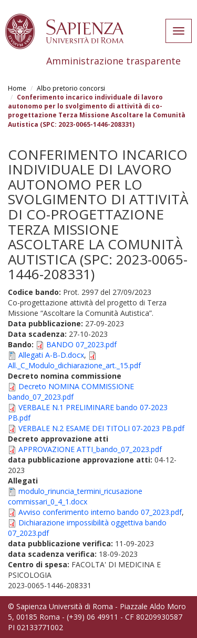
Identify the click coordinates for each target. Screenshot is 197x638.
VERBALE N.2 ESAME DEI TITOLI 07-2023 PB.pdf (101, 428)
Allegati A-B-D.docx (51, 355)
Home (17, 88)
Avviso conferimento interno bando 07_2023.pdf (100, 512)
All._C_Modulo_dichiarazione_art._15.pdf (74, 365)
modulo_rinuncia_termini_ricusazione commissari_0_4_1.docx (75, 496)
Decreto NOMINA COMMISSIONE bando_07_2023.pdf (71, 391)
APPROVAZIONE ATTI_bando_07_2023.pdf (90, 449)
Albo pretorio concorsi (71, 88)
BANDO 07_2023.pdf (81, 344)
